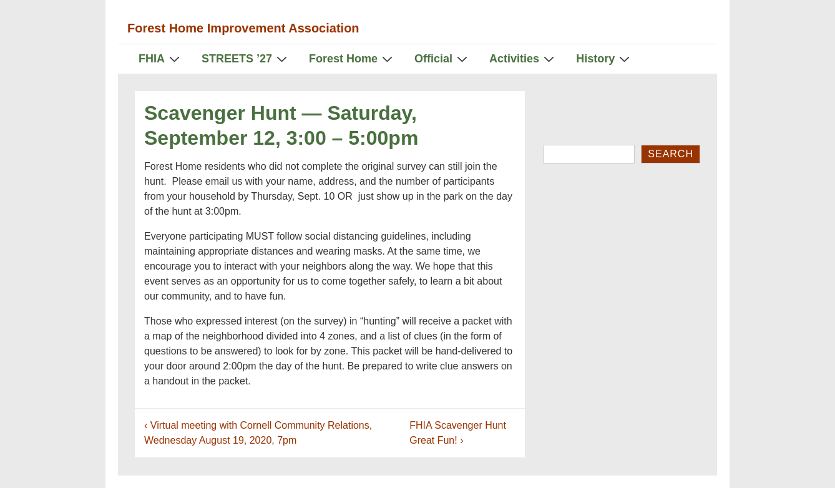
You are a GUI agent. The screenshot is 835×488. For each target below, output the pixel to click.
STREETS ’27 (246, 58)
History (604, 58)
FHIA (161, 58)
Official (442, 58)
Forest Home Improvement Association (243, 28)
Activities (523, 58)
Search (670, 154)
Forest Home (352, 58)
